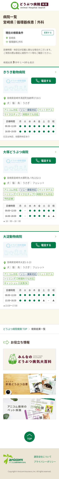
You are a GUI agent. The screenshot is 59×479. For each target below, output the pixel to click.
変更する (48, 32)
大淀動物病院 (12, 236)
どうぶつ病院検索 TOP (15, 329)
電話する (43, 81)
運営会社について (42, 456)
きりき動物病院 (14, 72)
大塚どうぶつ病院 (15, 152)
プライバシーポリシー (45, 461)
